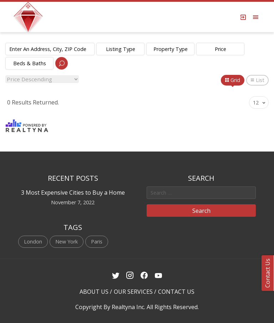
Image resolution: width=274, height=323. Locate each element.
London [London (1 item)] (33, 241)
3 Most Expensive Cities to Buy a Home (73, 192)
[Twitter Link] (116, 276)
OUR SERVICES (133, 292)
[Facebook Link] (144, 276)
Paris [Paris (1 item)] (96, 241)
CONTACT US (176, 292)
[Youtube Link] (158, 276)
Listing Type (120, 49)
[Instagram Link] (130, 276)
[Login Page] (243, 17)
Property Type (170, 49)
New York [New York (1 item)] (66, 241)
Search (201, 211)
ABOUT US (94, 292)
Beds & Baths (29, 63)
